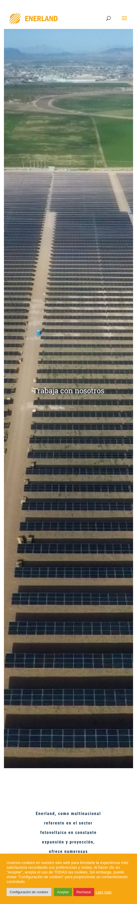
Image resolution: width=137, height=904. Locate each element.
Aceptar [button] (63, 892)
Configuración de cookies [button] (29, 892)
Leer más (103, 892)
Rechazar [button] (84, 892)
